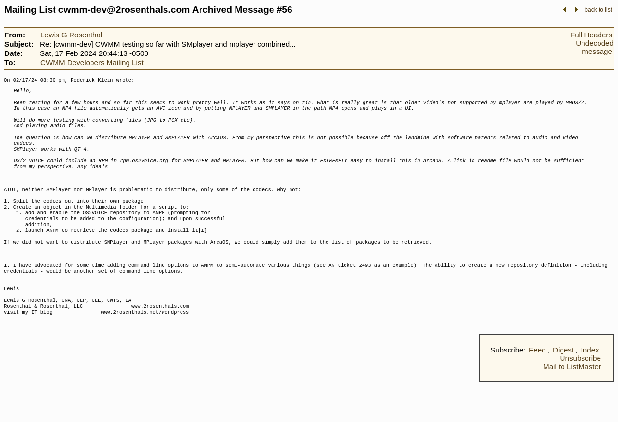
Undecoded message (595, 47)
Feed (537, 390)
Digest (563, 390)
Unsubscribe (580, 398)
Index (590, 390)
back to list (598, 9)
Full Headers (591, 35)
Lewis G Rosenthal (71, 35)
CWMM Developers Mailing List (92, 62)
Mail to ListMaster (572, 406)
